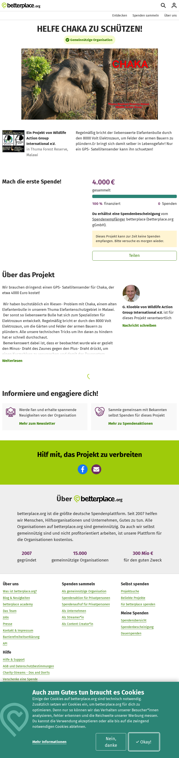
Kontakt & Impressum (18, 630)
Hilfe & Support (14, 659)
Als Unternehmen (74, 611)
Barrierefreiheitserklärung (21, 637)
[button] (83, 469)
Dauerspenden (131, 633)
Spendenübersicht (133, 620)
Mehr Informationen (49, 741)
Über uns (170, 15)
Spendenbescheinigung (137, 627)
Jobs (6, 617)
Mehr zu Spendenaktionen (130, 423)
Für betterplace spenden (138, 604)
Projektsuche (130, 591)
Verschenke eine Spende (20, 679)
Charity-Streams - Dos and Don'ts (26, 672)
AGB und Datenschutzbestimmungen (28, 666)
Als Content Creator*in (77, 624)
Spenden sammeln (146, 15)
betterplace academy (18, 604)
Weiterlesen (12, 360)
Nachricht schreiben (139, 325)
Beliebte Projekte (133, 598)
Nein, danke (111, 742)
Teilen (134, 255)
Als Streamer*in (73, 617)
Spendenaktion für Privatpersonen (86, 598)
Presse (7, 624)
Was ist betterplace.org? (20, 591)
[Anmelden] (174, 5)
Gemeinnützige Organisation (91, 40)
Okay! (143, 742)
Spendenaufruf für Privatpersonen (86, 604)
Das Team (10, 611)
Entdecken (119, 15)
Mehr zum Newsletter (37, 423)
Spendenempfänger (108, 219)
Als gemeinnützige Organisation (84, 591)
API (5, 643)
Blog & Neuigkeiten (16, 598)
